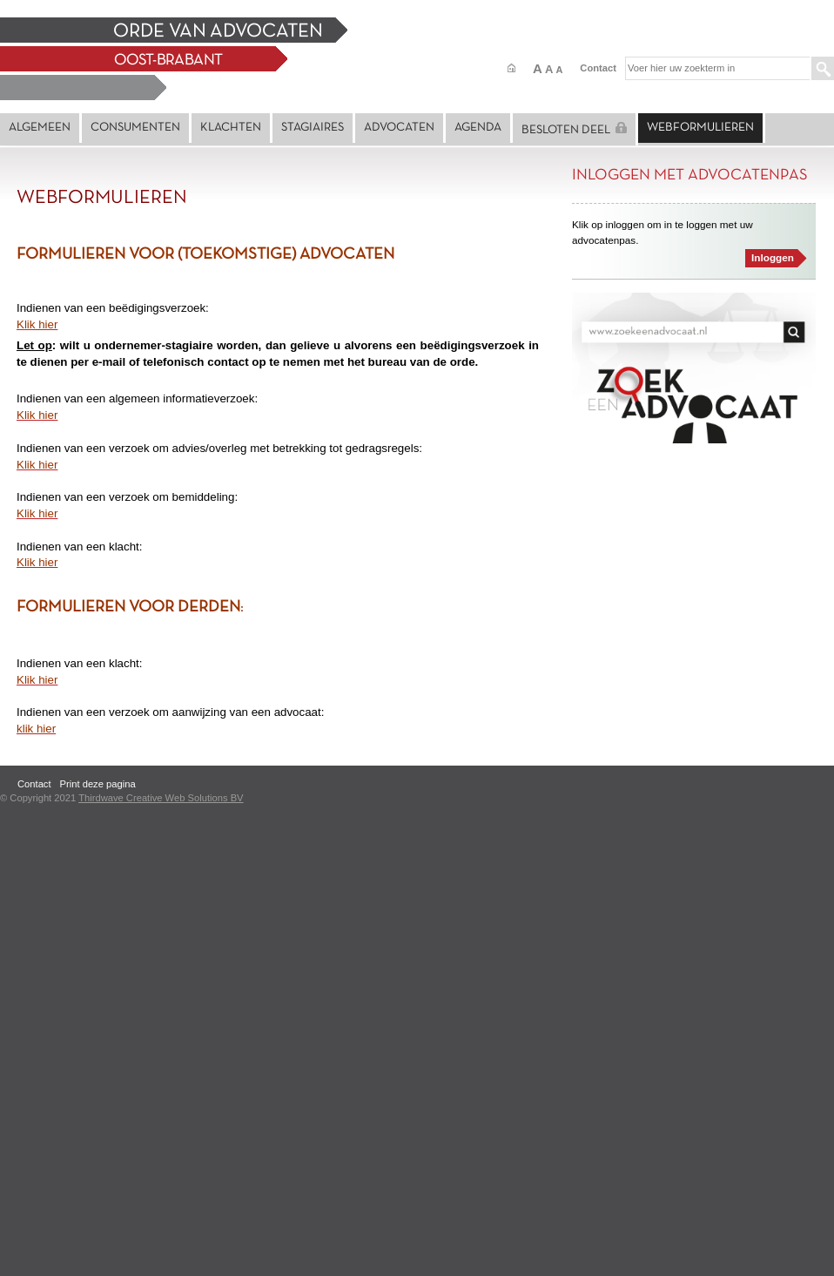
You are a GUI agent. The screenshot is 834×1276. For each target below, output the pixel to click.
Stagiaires (312, 127)
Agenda (477, 127)
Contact (598, 68)
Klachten (230, 127)
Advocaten (399, 127)
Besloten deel (574, 129)
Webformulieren (700, 127)
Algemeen (40, 127)
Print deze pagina (98, 784)
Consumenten (135, 127)
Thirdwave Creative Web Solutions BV (160, 798)
